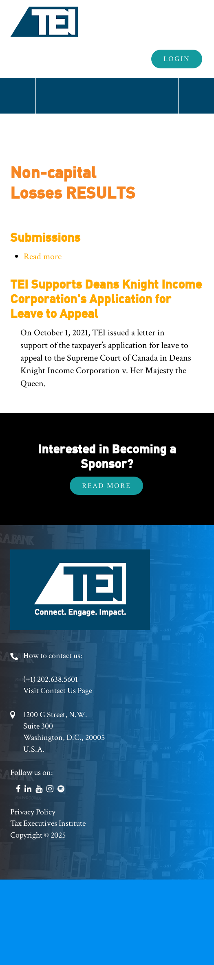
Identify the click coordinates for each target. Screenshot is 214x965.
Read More (106, 485)
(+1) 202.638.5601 (50, 679)
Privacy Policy (32, 812)
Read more (43, 257)
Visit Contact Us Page (57, 690)
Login (176, 58)
